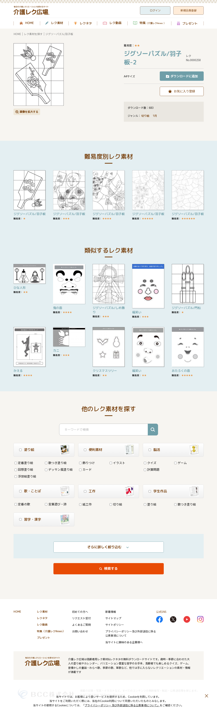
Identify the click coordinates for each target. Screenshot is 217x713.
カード (85, 469)
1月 (155, 116)
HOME (29, 23)
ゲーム (180, 462)
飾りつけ (87, 462)
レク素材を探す (33, 34)
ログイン (155, 10)
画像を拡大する (29, 112)
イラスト (117, 462)
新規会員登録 (188, 10)
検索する (111, 568)
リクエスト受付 (81, 618)
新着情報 (110, 612)
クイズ (150, 462)
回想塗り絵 (23, 469)
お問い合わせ (80, 631)
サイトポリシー (114, 625)
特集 (153, 23)
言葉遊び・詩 (56, 504)
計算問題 (151, 469)
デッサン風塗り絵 (59, 469)
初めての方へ (80, 612)
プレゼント (190, 23)
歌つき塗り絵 (56, 462)
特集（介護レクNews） (51, 631)
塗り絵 (150, 504)
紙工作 (85, 504)
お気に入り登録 (184, 91)
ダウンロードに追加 (184, 76)
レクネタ (86, 23)
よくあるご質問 (81, 625)
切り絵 (145, 116)
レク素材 (57, 23)
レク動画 (115, 23)
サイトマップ (113, 618)
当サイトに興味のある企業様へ (124, 642)
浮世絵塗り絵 (25, 476)
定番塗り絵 (23, 462)
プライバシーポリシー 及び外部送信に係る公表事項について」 (122, 705)
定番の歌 (22, 504)
